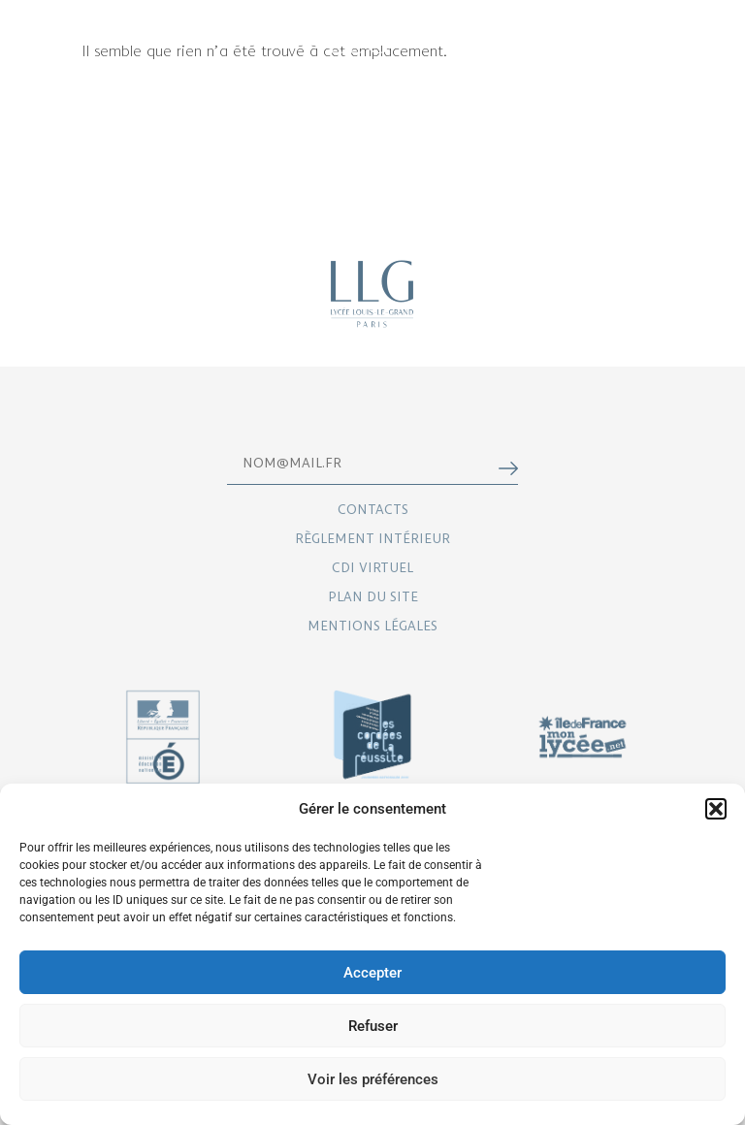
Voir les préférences (373, 1079)
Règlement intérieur (372, 538)
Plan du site (373, 596)
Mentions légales (372, 625)
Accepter (372, 972)
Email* (327, 455)
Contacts (373, 508)
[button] (716, 809)
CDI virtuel (372, 567)
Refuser (373, 1026)
